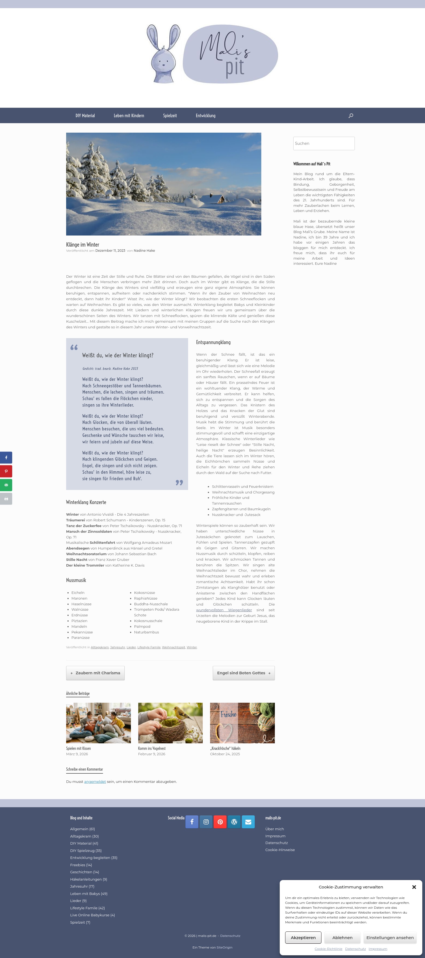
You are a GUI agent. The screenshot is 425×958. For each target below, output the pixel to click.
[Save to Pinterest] (6, 471)
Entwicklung (205, 115)
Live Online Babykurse (90, 915)
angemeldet (95, 781)
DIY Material (85, 115)
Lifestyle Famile (148, 647)
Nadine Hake (144, 251)
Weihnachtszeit (173, 647)
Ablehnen (342, 937)
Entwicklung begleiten (90, 857)
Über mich (274, 829)
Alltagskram (100, 647)
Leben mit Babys (85, 893)
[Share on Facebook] (6, 458)
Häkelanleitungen (86, 879)
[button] (414, 887)
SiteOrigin (224, 947)
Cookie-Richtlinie (328, 949)
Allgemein (79, 829)
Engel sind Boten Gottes (244, 673)
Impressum (378, 949)
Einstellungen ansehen (390, 937)
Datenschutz (355, 949)
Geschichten (81, 872)
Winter (192, 647)
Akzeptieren (303, 937)
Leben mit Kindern (129, 115)
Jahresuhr (117, 647)
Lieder (131, 647)
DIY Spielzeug (82, 850)
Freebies (77, 865)
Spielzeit (170, 115)
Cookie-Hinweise (280, 850)
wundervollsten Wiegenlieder (224, 610)
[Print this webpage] (6, 499)
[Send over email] (6, 485)
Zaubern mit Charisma (95, 673)
